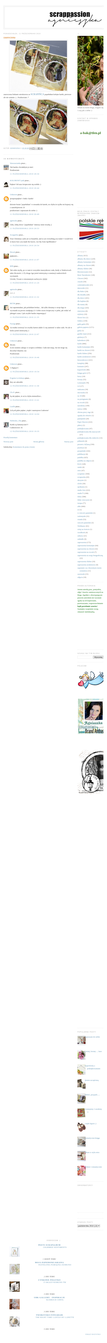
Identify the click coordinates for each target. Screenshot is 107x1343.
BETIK (12, 303)
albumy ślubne (82, 268)
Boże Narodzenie (83, 275)
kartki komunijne (83, 347)
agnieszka (13, 221)
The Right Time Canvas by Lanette (55, 1317)
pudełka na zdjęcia (84, 461)
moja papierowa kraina (49, 1262)
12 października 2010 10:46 (24, 357)
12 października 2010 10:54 (24, 372)
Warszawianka (15, 163)
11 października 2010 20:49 (24, 214)
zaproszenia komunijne (86, 545)
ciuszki (80, 282)
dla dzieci (81, 298)
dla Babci (80, 291)
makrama (80, 389)
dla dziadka (81, 295)
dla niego (80, 308)
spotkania (81, 487)
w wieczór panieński (85, 513)
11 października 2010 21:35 (24, 317)
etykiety (80, 314)
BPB (12, 266)
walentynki (81, 516)
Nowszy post (8, 442)
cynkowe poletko (49, 1280)
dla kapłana (81, 301)
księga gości (82, 373)
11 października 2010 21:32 (24, 297)
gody (79, 330)
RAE (79, 464)
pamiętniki (81, 419)
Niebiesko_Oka (16, 421)
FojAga (13, 324)
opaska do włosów (84, 415)
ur (78, 510)
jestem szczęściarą (92, 1080)
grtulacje (80, 337)
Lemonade (81, 383)
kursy (79, 376)
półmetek (80, 441)
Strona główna (38, 442)
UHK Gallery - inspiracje (49, 1297)
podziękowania (83, 428)
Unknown (13, 194)
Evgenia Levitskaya (17, 378)
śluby (79, 496)
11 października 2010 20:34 (24, 174)
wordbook (81, 532)
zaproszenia (81, 542)
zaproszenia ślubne (84, 561)
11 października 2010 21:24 (24, 283)
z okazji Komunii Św (55, 1282)
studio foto (81, 490)
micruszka (81, 392)
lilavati (12, 252)
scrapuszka (81, 477)
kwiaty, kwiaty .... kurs (93, 1051)
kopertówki (81, 370)
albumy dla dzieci (84, 259)
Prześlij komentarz (10, 437)
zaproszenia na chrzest (85, 549)
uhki (79, 506)
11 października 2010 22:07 (24, 334)
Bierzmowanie (82, 272)
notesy (79, 409)
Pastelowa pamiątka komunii (55, 1265)
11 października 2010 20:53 (24, 228)
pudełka (80, 457)
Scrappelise (14, 235)
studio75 (80, 493)
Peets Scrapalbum (49, 1245)
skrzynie (80, 480)
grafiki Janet (82, 334)
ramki (79, 467)
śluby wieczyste (83, 500)
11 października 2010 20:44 (24, 188)
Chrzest (80, 278)
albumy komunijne (84, 262)
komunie (80, 366)
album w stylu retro (92, 1152)
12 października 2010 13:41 (24, 400)
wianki (79, 519)
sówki (79, 483)
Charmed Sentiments (55, 1247)
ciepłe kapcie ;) (90, 1123)
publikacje (81, 454)
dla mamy (81, 304)
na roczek (81, 402)
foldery (80, 321)
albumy (80, 255)
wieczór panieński (84, 523)
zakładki (80, 539)
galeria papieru (83, 327)
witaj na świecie (83, 529)
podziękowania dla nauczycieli (88, 432)
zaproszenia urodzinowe (86, 565)
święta (79, 503)
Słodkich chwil (55, 1300)
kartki (79, 344)
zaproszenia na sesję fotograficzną (90, 555)
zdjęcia (80, 577)
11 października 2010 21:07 (24, 260)
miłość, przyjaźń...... (92, 1095)
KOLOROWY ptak (17, 180)
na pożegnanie (82, 399)
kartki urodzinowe (84, 357)
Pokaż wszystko (93, 1334)
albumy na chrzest (84, 265)
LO (78, 386)
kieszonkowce (82, 360)
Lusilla (12, 406)
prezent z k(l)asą (83, 444)
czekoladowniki (83, 285)
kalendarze (81, 340)
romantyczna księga (92, 1138)
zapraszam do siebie (92, 1037)
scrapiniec (81, 474)
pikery (79, 425)
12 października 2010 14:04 (24, 414)
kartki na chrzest (83, 350)
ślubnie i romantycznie (93, 1167)
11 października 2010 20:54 (24, 245)
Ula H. (12, 392)
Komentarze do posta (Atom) (24, 447)
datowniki (81, 288)
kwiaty (79, 379)
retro (79, 470)
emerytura (81, 311)
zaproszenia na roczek (85, 552)
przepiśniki (81, 451)
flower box (81, 317)
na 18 (79, 396)
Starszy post (68, 442)
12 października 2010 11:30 (24, 386)
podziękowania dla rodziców (88, 438)
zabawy (80, 536)
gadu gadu (81, 324)
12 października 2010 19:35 (24, 431)
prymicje (80, 448)
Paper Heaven (82, 422)
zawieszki (81, 574)
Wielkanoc (81, 526)
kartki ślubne (82, 353)
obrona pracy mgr (84, 412)
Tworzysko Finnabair (49, 1315)
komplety (80, 363)
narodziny (81, 406)
